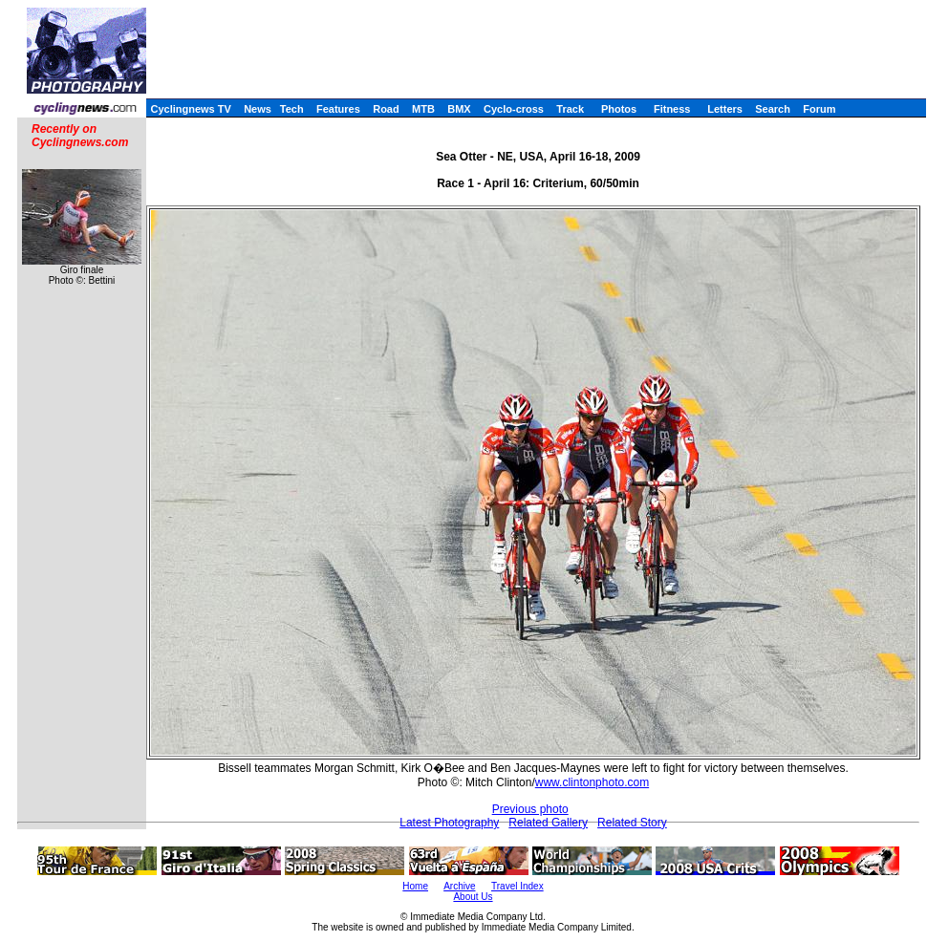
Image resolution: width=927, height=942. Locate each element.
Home (415, 886)
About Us (472, 896)
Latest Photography (449, 822)
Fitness (672, 109)
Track (570, 109)
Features (338, 109)
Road (386, 109)
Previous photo (530, 809)
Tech (292, 109)
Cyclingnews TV (190, 109)
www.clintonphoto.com (592, 782)
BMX (458, 109)
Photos (618, 109)
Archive (459, 886)
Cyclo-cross (514, 109)
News (257, 109)
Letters (725, 109)
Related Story (632, 822)
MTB (423, 109)
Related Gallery (548, 822)
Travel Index (517, 886)
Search (772, 109)
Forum (819, 109)
